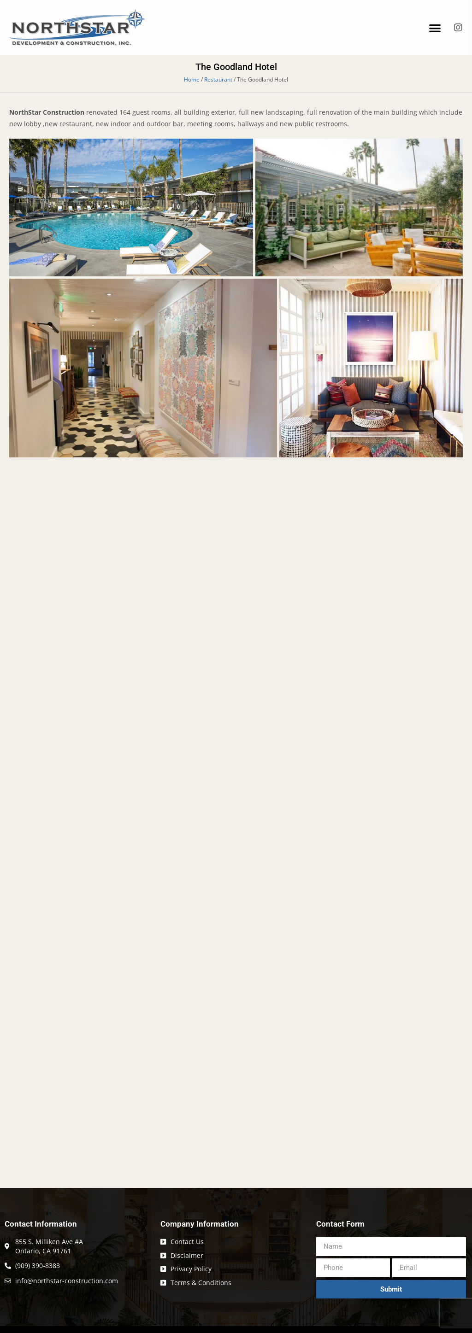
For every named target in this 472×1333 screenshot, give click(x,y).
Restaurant (218, 79)
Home (192, 79)
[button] (434, 27)
